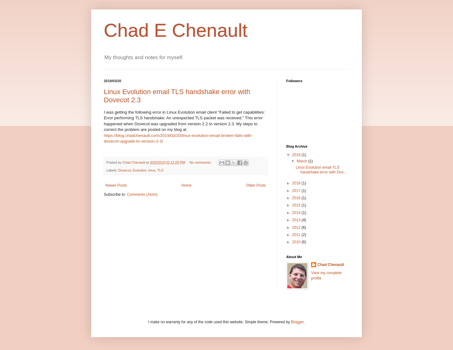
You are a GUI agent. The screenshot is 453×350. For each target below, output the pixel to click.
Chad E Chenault (176, 30)
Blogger (297, 322)
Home (187, 185)
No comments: (200, 162)
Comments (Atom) (142, 194)
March (302, 161)
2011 (297, 235)
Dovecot (124, 170)
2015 (297, 205)
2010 (297, 242)
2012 (297, 227)
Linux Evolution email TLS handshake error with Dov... (321, 169)
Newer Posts (116, 185)
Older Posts (256, 185)
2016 (297, 198)
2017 (297, 191)
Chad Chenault (330, 264)
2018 (297, 183)
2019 (297, 155)
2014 (297, 213)
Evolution (139, 170)
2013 (297, 220)
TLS (160, 170)
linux (151, 170)
